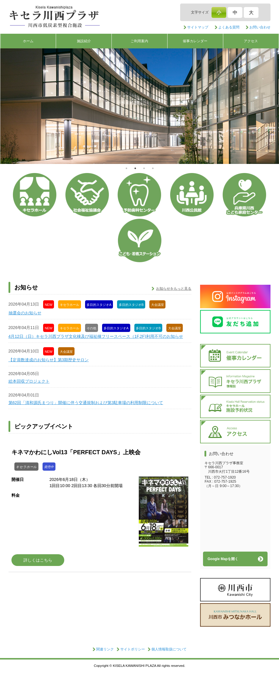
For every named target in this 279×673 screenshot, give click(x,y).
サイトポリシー (132, 649)
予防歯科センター (139, 195)
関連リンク (105, 649)
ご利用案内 (139, 41)
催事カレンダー (195, 41)
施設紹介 (84, 41)
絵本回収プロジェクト (29, 381)
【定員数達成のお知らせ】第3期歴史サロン (49, 359)
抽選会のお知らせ (25, 313)
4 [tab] (153, 168)
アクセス (251, 41)
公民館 (192, 195)
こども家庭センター (244, 195)
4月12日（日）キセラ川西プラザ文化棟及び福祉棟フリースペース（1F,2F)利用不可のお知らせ (96, 336)
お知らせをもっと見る (173, 289)
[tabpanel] (139, 106)
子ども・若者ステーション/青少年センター (140, 240)
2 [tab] (135, 168)
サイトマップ (197, 27)
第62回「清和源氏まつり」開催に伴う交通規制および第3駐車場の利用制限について (86, 402)
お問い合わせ (259, 27)
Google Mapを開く (222, 559)
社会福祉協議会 (87, 195)
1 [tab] (126, 168)
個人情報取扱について (169, 649)
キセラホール (35, 195)
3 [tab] (144, 168)
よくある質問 (228, 27)
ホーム (28, 41)
